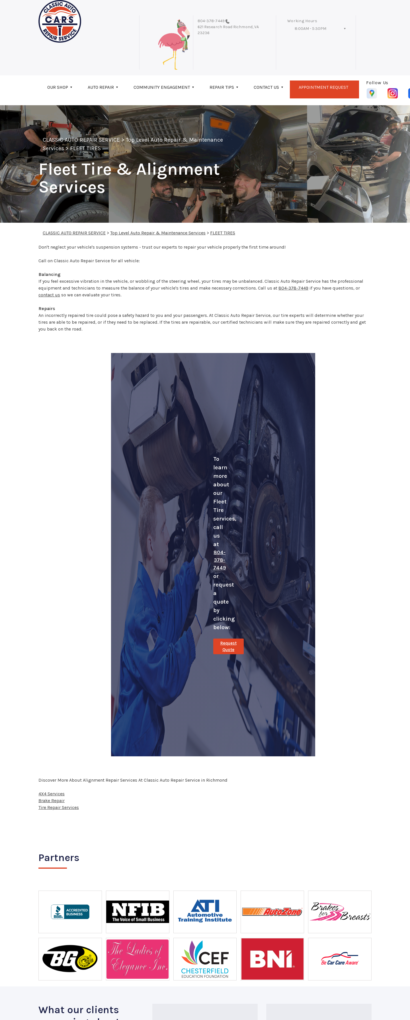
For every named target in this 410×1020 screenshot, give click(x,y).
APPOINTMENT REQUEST (323, 87)
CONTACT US (266, 87)
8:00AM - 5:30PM (310, 28)
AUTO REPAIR (101, 87)
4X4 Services (51, 793)
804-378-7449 (211, 20)
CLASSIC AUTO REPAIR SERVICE (81, 140)
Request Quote (228, 646)
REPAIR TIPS (222, 87)
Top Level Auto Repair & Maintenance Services (158, 233)
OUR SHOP (57, 87)
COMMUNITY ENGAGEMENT (162, 87)
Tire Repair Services (58, 807)
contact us (49, 295)
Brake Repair (51, 800)
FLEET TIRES (85, 148)
